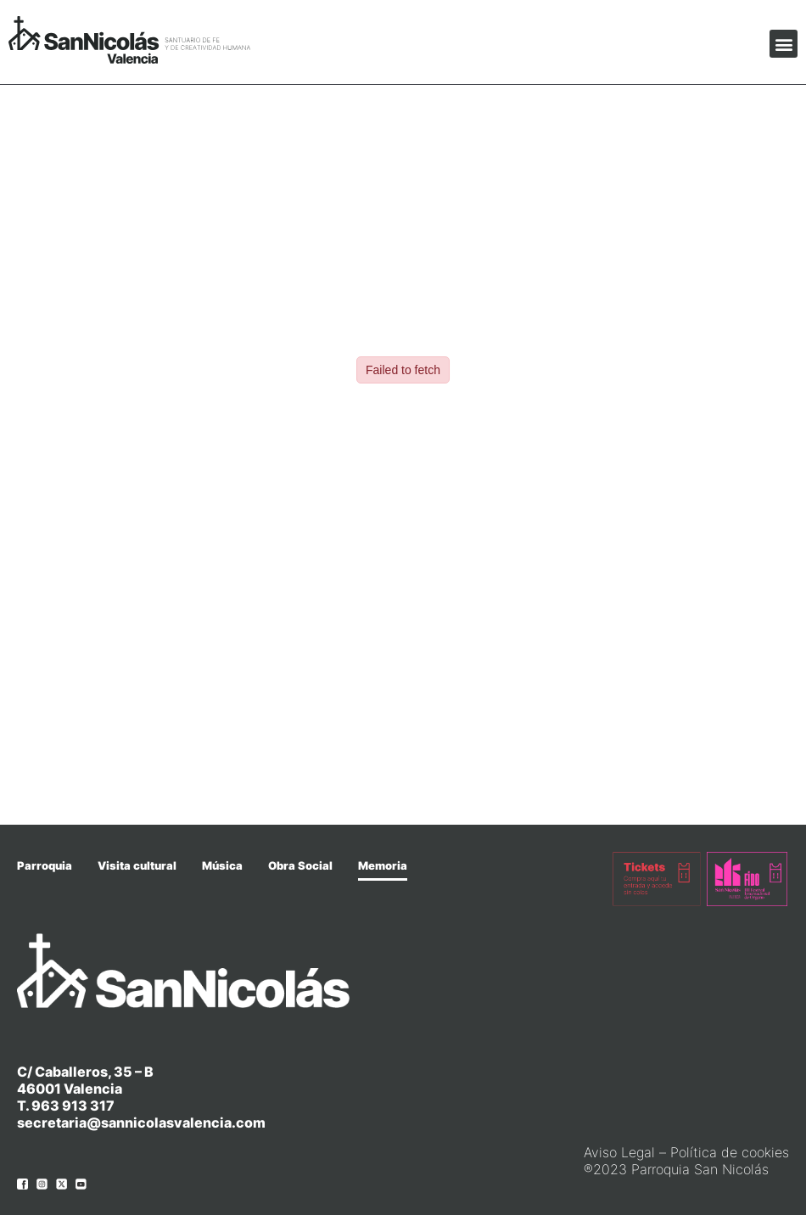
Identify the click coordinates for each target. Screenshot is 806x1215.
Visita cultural (137, 865)
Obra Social (300, 865)
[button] (784, 44)
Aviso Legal (619, 1152)
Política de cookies (729, 1152)
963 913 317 (73, 1105)
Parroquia (44, 865)
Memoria (382, 865)
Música (222, 865)
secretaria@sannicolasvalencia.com (141, 1122)
